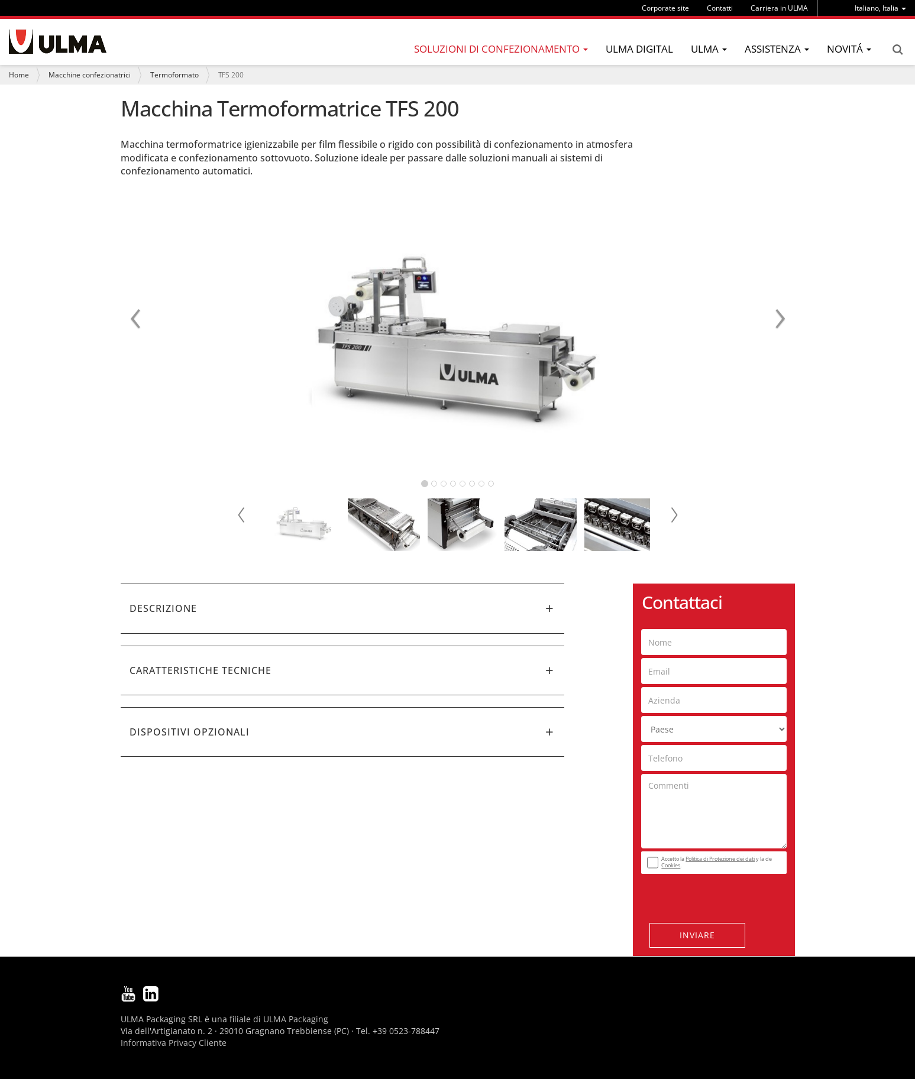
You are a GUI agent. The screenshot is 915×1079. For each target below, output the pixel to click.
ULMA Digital (639, 49)
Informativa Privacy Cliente (174, 1042)
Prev (242, 514)
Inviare (697, 935)
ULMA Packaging (295, 1019)
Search (897, 50)
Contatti (720, 8)
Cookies (670, 865)
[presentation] (712, 895)
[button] (342, 608)
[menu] (880, 8)
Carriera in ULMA (779, 8)
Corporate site (665, 8)
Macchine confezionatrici (90, 75)
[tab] (342, 608)
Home (19, 75)
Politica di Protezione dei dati (720, 859)
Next (673, 514)
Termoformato (174, 75)
